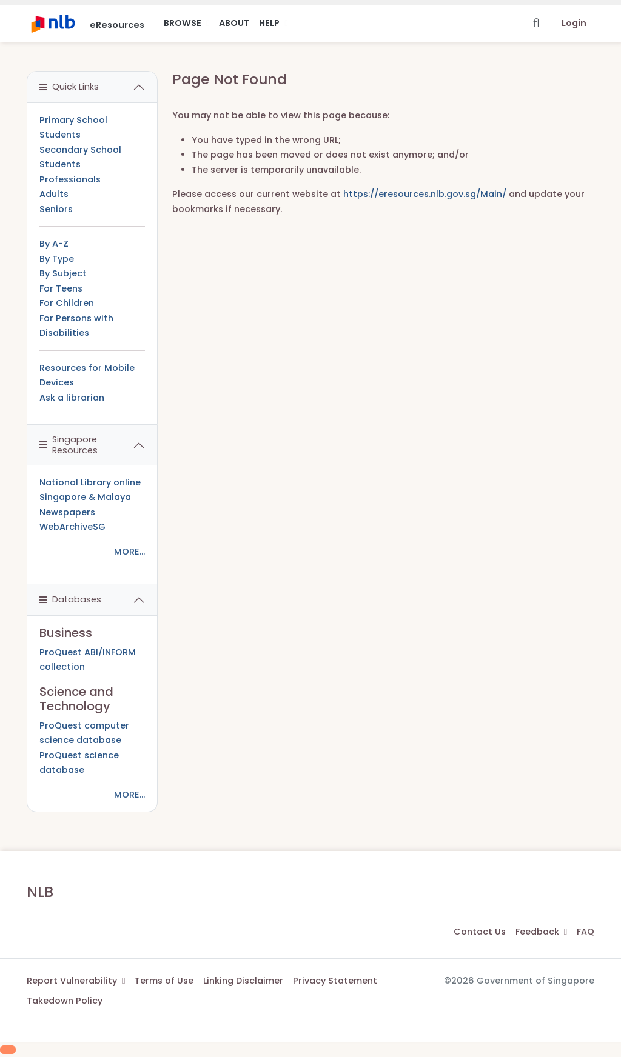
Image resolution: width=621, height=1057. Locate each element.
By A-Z (54, 244)
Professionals (70, 179)
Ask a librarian (71, 398)
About (234, 23)
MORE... (129, 551)
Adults (54, 194)
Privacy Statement (335, 981)
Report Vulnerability (76, 980)
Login (574, 23)
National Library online (90, 482)
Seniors (56, 209)
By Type (56, 259)
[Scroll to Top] (8, 1049)
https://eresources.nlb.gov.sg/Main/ (424, 194)
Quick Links (69, 87)
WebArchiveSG (72, 527)
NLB (40, 892)
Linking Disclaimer (243, 981)
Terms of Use (164, 981)
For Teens (60, 288)
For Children (66, 303)
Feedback (541, 931)
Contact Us (480, 931)
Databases (70, 599)
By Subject (63, 273)
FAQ (585, 931)
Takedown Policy (64, 1001)
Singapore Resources (68, 444)
